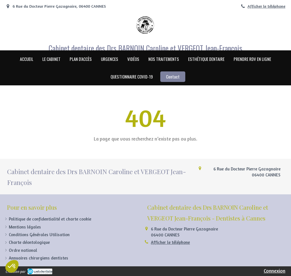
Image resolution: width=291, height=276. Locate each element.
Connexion (274, 271)
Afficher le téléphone (266, 6)
